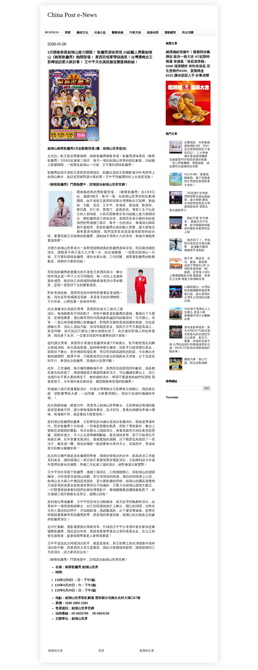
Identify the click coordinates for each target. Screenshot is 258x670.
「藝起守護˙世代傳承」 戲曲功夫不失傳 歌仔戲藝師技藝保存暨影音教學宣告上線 (197, 225)
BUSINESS (52, 32)
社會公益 (100, 32)
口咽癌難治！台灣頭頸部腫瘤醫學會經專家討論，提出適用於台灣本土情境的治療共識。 (197, 293)
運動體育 (170, 32)
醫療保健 (117, 32)
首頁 (101, 650)
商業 (68, 32)
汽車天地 (135, 32)
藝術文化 (82, 32)
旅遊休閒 (152, 32)
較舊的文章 (147, 650)
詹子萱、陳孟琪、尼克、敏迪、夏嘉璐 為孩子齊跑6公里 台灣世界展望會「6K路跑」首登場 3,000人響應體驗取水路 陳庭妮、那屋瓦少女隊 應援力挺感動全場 (189, 268)
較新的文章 (55, 650)
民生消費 (188, 32)
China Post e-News (72, 14)
